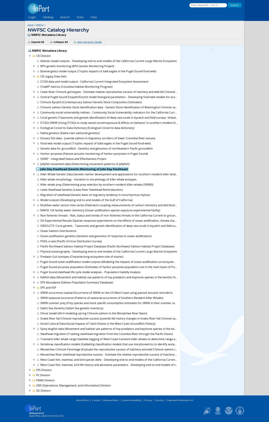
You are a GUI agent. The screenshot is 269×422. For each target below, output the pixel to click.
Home (31, 24)
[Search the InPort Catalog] (208, 5)
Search (65, 17)
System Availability (131, 400)
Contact (96, 400)
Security (159, 400)
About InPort (82, 400)
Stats (80, 17)
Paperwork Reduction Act (180, 400)
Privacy (148, 400)
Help (93, 17)
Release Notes (111, 400)
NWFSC (40, 24)
